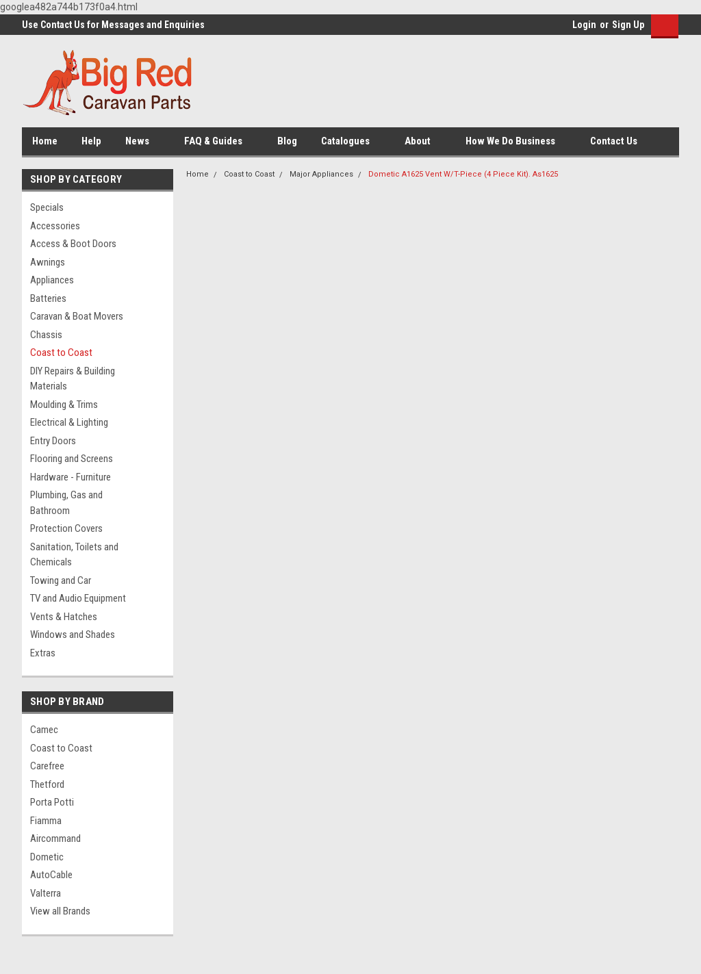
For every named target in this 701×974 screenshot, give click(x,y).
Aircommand (55, 838)
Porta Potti (52, 802)
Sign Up (628, 24)
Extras (42, 653)
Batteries (48, 298)
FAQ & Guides (218, 142)
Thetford (47, 784)
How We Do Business (516, 142)
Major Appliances (321, 174)
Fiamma (46, 821)
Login (584, 24)
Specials (47, 207)
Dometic (47, 857)
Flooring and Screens (71, 458)
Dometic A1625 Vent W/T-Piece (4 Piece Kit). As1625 (463, 174)
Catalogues (351, 142)
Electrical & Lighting (69, 422)
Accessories (55, 226)
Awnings (47, 262)
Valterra (45, 893)
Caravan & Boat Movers (76, 316)
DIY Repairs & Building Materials (72, 379)
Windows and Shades (72, 634)
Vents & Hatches (63, 617)
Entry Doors (53, 441)
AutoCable (51, 875)
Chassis (46, 335)
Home (45, 141)
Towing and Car (60, 580)
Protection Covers (66, 528)
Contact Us (613, 141)
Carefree (47, 766)
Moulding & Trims (64, 404)
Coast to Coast (61, 352)
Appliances (52, 280)
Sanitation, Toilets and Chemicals (74, 555)
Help (91, 141)
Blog (287, 141)
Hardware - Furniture (70, 477)
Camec (44, 729)
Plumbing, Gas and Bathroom (66, 503)
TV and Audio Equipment (78, 598)
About (423, 142)
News (142, 142)
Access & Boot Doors (73, 244)
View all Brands (60, 911)
